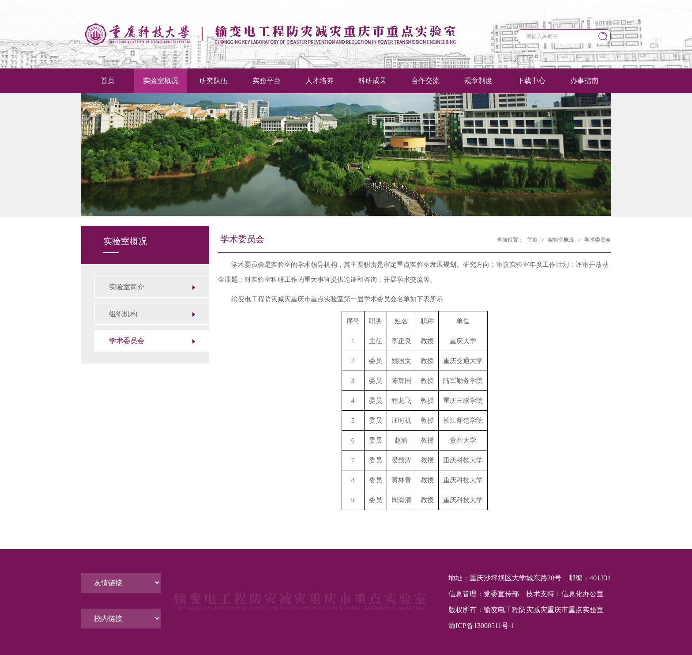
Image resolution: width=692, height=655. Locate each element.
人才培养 (319, 80)
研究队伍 (213, 80)
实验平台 (266, 80)
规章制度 (478, 80)
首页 (108, 80)
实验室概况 (160, 80)
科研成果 (372, 80)
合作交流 (425, 80)
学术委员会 (597, 240)
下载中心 (531, 80)
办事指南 (584, 80)
